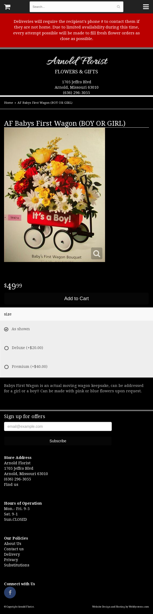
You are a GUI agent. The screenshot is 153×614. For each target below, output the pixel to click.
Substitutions (16, 565)
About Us (12, 543)
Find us (11, 484)
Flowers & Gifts (76, 71)
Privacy (11, 560)
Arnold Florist (77, 62)
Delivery (12, 554)
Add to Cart (76, 298)
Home (8, 103)
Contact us (14, 549)
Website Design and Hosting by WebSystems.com (120, 606)
